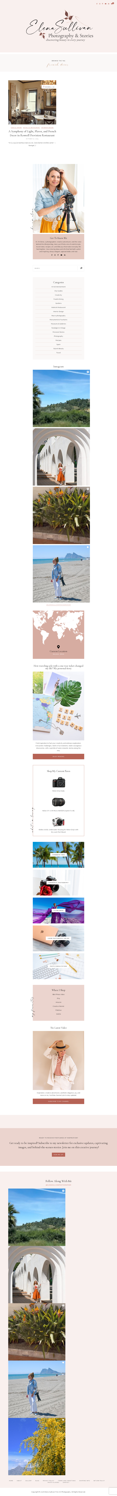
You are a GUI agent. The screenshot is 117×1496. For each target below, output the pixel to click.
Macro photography (59, 316)
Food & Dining (16, 127)
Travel (58, 353)
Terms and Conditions (67, 1480)
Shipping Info (84, 1480)
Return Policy (99, 1480)
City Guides (59, 291)
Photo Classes (53, 1482)
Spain (58, 344)
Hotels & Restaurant (31, 127)
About (19, 1480)
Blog (37, 1480)
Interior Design (47, 127)
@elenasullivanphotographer (58, 604)
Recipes (58, 340)
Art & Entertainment (58, 287)
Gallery (28, 1480)
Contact (66, 1482)
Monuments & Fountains (58, 320)
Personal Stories (58, 332)
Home (11, 1480)
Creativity (58, 295)
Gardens (59, 303)
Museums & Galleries (58, 324)
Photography (58, 336)
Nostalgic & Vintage (58, 328)
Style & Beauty (58, 348)
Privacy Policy (48, 1480)
